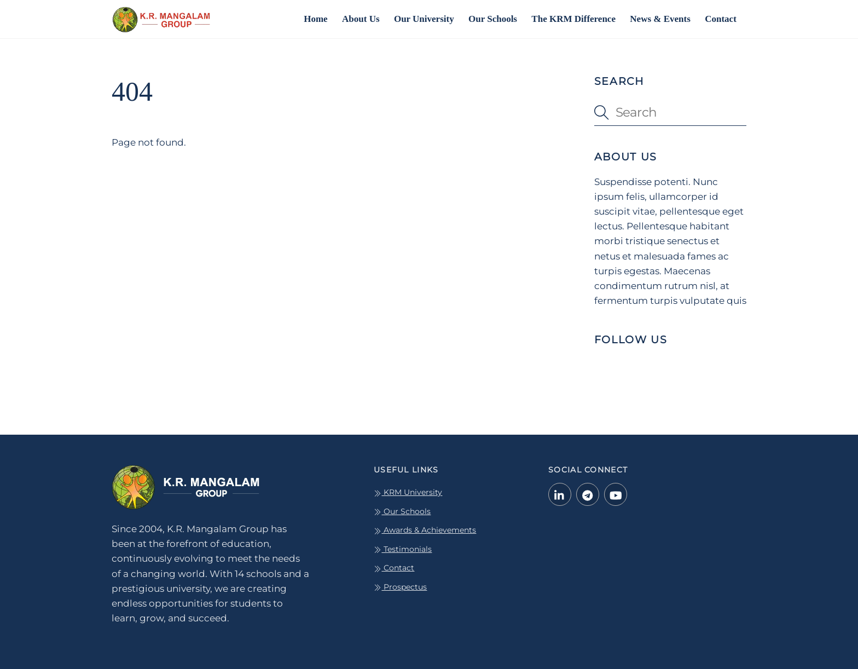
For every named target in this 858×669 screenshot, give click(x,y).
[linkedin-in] (559, 494)
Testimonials (403, 549)
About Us (361, 19)
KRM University (408, 492)
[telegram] (587, 494)
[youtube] (615, 494)
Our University (424, 19)
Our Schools (492, 19)
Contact (721, 19)
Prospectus (400, 587)
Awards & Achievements (425, 530)
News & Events (660, 19)
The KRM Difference (573, 19)
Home (315, 19)
